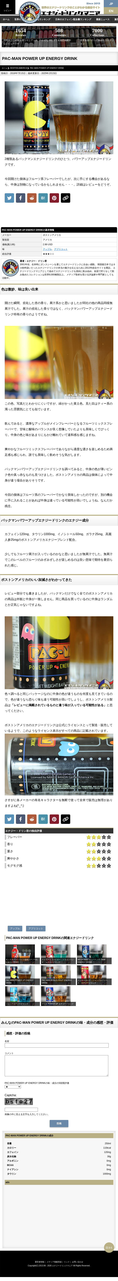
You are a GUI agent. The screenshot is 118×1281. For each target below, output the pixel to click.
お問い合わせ (77, 1266)
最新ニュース (103, 19)
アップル (47, 249)
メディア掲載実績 (54, 1266)
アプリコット (61, 249)
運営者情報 (39, 1266)
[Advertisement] (59, 215)
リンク (66, 1266)
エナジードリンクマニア (62, 1270)
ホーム (6, 19)
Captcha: (11, 1099)
